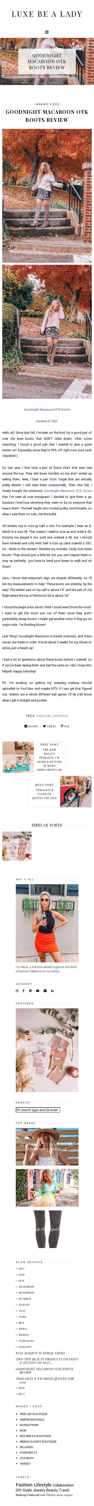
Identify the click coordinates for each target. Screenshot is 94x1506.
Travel (64, 1490)
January (25, 1347)
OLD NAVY (27, 1458)
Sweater (41, 421)
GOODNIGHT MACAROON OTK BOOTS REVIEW (45, 1370)
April (23, 1329)
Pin (65, 726)
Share (31, 726)
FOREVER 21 (28, 1453)
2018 (22, 1388)
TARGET (25, 1464)
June (23, 1317)
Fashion (43, 716)
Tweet (49, 726)
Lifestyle (60, 716)
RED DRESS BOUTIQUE (35, 1436)
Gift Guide (24, 1490)
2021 (22, 1269)
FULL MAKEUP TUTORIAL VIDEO (40, 1353)
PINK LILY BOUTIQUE (33, 1414)
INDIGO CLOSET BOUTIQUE (38, 1442)
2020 (22, 1275)
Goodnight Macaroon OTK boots (47, 409)
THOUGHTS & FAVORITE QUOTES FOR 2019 (45, 1380)
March (24, 1335)
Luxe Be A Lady (47, 14)
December (26, 1287)
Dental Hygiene (64, 1495)
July (22, 1311)
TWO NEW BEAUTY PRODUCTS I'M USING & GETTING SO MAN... (47, 1361)
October (25, 1299)
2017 (22, 1394)
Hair (43, 1495)
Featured (33, 1495)
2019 (21, 1281)
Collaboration (63, 1485)
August (24, 1305)
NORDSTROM (29, 1425)
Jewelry (39, 1490)
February (26, 1341)
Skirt (54, 421)
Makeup (21, 1495)
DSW (23, 1431)
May (22, 1323)
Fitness (51, 1495)
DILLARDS (26, 1447)
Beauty (52, 1490)
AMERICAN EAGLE (32, 1420)
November (27, 1293)
